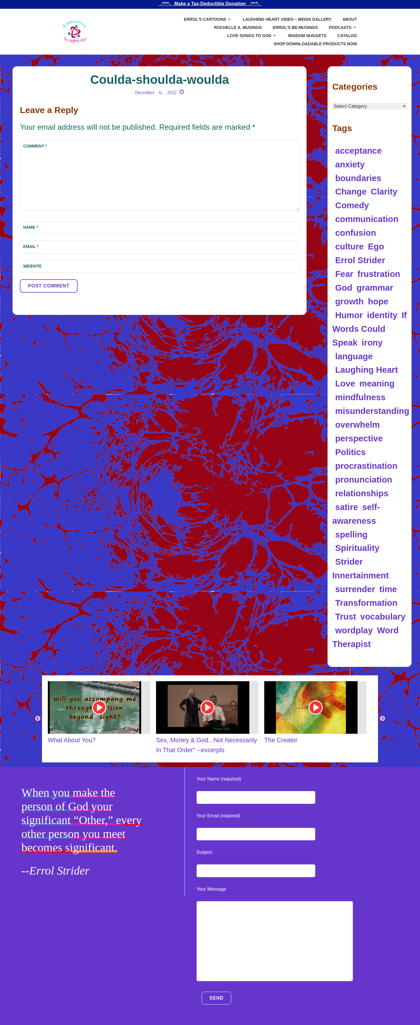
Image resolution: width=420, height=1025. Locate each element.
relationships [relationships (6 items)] (361, 493)
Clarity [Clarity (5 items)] (384, 191)
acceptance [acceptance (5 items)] (358, 150)
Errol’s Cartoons (205, 19)
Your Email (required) (219, 815)
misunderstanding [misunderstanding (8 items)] (372, 411)
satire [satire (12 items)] (346, 507)
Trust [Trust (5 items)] (345, 616)
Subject (204, 852)
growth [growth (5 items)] (349, 301)
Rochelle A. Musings (238, 27)
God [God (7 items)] (343, 287)
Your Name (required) (219, 778)
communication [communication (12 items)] (366, 219)
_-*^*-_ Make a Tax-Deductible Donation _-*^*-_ (210, 3)
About (349, 19)
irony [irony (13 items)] (372, 342)
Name (30, 227)
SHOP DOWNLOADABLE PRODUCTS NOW (315, 43)
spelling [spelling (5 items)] (351, 534)
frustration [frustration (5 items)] (379, 274)
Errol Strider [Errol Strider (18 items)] (360, 260)
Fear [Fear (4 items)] (344, 274)
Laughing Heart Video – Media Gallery (287, 19)
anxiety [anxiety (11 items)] (350, 164)
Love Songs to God (249, 35)
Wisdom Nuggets (307, 35)
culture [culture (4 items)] (349, 246)
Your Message (211, 889)
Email (30, 246)
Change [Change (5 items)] (351, 191)
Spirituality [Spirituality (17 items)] (357, 548)
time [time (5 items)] (388, 589)
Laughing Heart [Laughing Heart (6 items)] (366, 369)
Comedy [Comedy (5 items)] (352, 205)
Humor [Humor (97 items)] (349, 315)
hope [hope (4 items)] (378, 301)
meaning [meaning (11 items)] (377, 383)
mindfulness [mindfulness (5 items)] (360, 397)
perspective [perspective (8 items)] (359, 438)
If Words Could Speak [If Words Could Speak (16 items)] (369, 328)
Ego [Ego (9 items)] (376, 246)
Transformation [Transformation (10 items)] (366, 603)
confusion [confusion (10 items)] (355, 232)
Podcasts (340, 27)
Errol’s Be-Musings (295, 27)
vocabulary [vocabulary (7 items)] (382, 616)
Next (382, 719)
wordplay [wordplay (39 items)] (354, 630)
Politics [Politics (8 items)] (350, 452)
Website (32, 266)
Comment (35, 146)
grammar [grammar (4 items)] (374, 287)
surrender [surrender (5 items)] (355, 589)
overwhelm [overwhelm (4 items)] (357, 424)
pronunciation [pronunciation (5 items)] (363, 479)
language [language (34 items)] (354, 356)
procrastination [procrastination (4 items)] (366, 466)
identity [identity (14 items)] (382, 315)
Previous (38, 719)
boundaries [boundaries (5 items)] (358, 178)
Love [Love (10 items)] (345, 383)
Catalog (347, 35)
